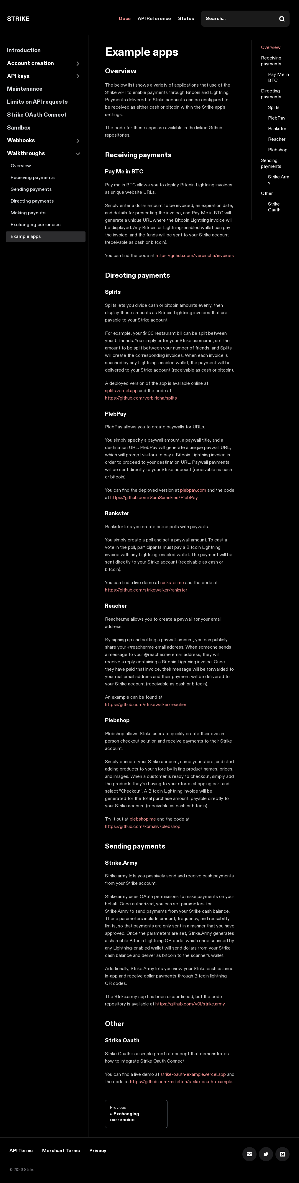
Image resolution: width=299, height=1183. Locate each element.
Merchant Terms (61, 1151)
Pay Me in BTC (278, 78)
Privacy (97, 1151)
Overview (21, 166)
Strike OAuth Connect (37, 115)
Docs (125, 19)
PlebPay (276, 118)
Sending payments (31, 189)
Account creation (30, 63)
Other (267, 194)
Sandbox (18, 128)
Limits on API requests (37, 102)
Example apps (26, 236)
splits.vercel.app (121, 391)
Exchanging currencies (35, 225)
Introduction (24, 50)
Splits (274, 108)
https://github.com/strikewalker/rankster (146, 590)
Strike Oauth (274, 207)
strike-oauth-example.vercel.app (193, 1074)
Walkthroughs (26, 153)
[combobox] (245, 19)
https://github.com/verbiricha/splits (141, 398)
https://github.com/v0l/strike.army (190, 1004)
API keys (18, 76)
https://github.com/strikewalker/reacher (145, 705)
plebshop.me (143, 819)
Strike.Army (278, 180)
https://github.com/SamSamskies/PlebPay (154, 498)
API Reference (154, 19)
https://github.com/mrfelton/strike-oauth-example (181, 1082)
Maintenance (24, 89)
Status (186, 19)
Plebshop (278, 150)
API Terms (21, 1151)
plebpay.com (193, 490)
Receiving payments (33, 178)
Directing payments (32, 201)
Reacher (276, 140)
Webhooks (21, 140)
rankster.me (172, 583)
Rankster (277, 129)
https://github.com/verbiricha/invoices (195, 256)
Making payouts (28, 213)
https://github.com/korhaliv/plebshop (142, 827)
